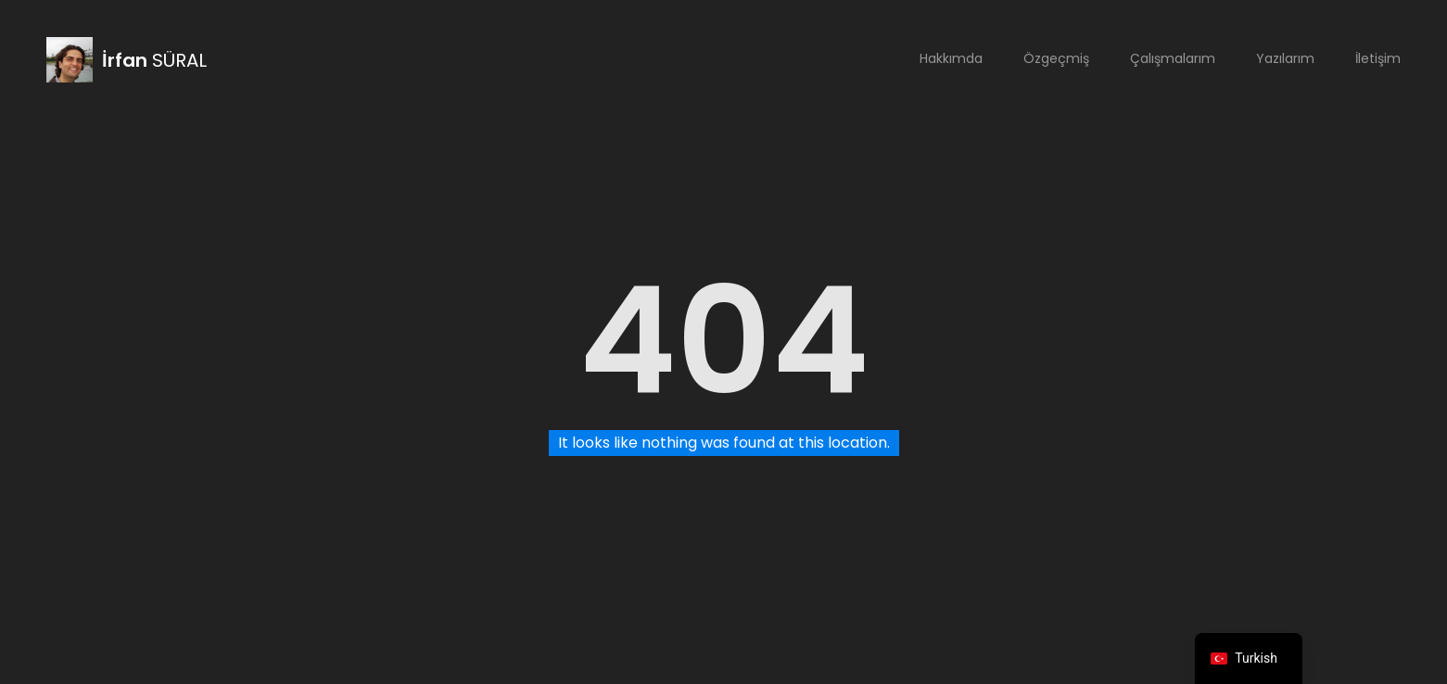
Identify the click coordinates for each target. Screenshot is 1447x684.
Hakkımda (951, 58)
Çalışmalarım (1172, 58)
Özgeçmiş (1056, 58)
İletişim (1378, 58)
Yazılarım (1285, 58)
